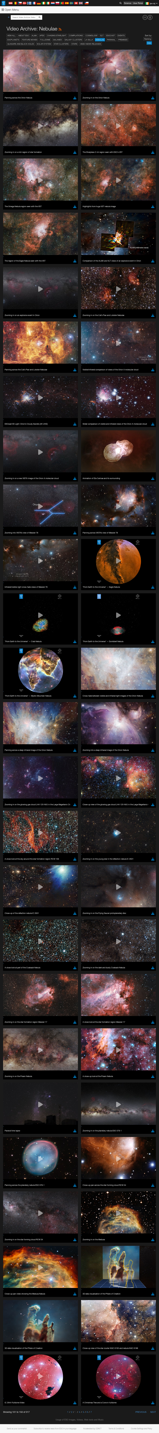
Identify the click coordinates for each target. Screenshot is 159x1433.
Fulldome (45, 40)
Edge (11, 439)
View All (11, 35)
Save (10, 490)
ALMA (34, 35)
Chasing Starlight (56, 35)
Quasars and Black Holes (20, 44)
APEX (42, 35)
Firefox (12, 441)
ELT (101, 35)
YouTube (7, 376)
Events (121, 35)
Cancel (25, 490)
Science (127, 3)
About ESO (23, 35)
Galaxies (57, 40)
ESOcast (110, 35)
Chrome (12, 436)
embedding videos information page (71, 381)
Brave (11, 433)
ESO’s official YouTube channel (73, 376)
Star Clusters (61, 44)
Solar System (44, 44)
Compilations (76, 35)
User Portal (138, 3)
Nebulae (100, 40)
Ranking (147, 39)
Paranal (111, 40)
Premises (122, 40)
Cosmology (92, 35)
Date (149, 43)
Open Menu (10, 9)
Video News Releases (90, 44)
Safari (11, 444)
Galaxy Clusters (73, 40)
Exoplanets (13, 40)
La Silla (89, 40)
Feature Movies (29, 40)
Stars (74, 44)
